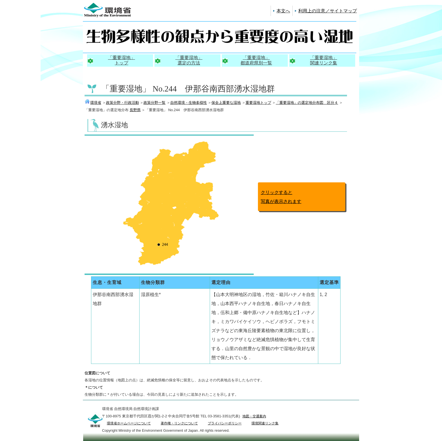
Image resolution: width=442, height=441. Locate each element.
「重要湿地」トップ (121, 60)
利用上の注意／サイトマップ (327, 10)
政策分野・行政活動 (122, 102)
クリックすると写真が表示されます (281, 197)
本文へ (283, 10)
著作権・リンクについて (179, 423)
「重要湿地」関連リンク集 (323, 60)
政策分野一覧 (154, 102)
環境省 (93, 102)
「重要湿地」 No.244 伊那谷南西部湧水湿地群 (188, 88)
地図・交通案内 (254, 416)
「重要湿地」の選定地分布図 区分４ (307, 102)
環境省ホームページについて (129, 423)
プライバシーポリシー (225, 423)
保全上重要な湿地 (226, 102)
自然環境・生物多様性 (188, 102)
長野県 (135, 110)
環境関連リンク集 (265, 423)
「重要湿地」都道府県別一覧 (256, 60)
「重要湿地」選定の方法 (188, 60)
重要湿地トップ (258, 102)
